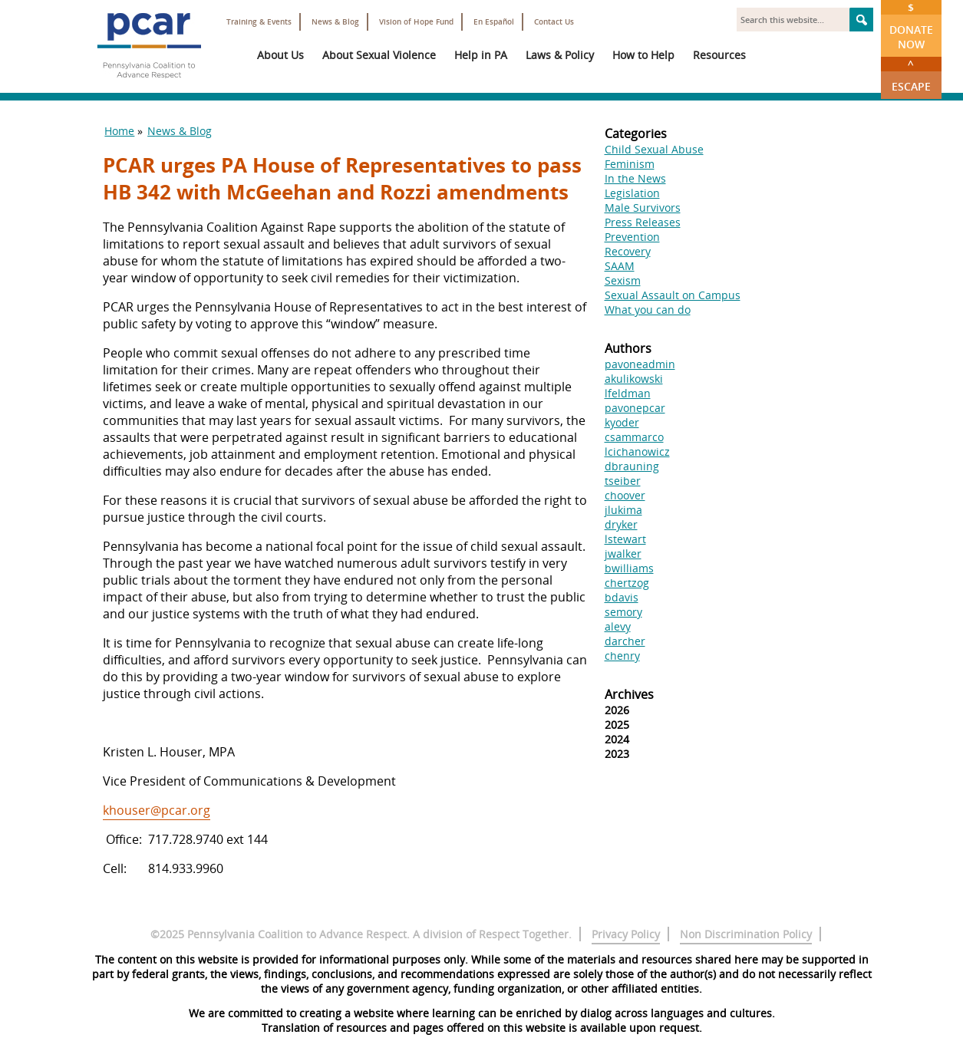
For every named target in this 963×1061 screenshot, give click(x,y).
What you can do (648, 309)
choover (625, 495)
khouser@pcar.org (156, 810)
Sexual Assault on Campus (672, 295)
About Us (280, 55)
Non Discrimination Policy (746, 934)
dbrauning (632, 466)
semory (623, 612)
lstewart (625, 539)
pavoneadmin (640, 364)
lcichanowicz (637, 451)
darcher (625, 641)
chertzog (627, 582)
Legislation (632, 193)
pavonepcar (635, 407)
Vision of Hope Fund (416, 22)
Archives (629, 694)
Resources (719, 55)
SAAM (620, 266)
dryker (621, 524)
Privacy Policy (626, 934)
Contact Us (554, 22)
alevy (618, 626)
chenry (622, 655)
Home (119, 131)
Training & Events (259, 22)
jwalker (623, 553)
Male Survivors (643, 207)
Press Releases (643, 222)
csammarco (634, 437)
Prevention (632, 236)
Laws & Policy (560, 55)
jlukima (623, 509)
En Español (493, 22)
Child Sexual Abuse (654, 149)
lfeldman (628, 393)
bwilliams (629, 568)
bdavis (621, 597)
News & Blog (335, 22)
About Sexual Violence (379, 55)
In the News (635, 178)
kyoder (622, 422)
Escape (911, 75)
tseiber (623, 480)
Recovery (628, 251)
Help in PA (480, 55)
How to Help (643, 55)
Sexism (623, 280)
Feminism (630, 164)
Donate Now (911, 25)
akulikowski (634, 378)
